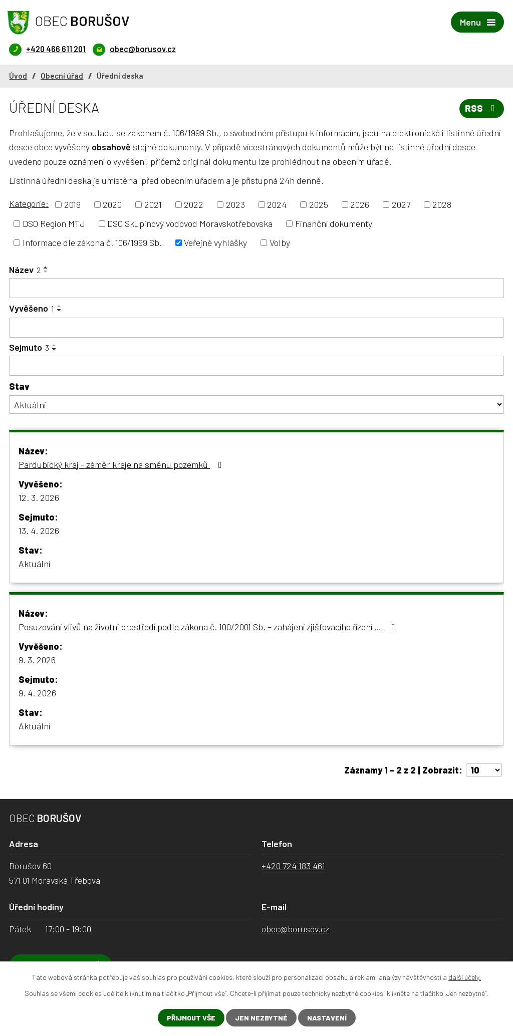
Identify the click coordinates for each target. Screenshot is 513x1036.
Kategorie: (29, 203)
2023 (235, 204)
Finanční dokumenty (333, 223)
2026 (359, 204)
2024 (277, 204)
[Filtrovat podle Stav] (256, 404)
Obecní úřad (62, 75)
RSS (482, 108)
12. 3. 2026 (39, 497)
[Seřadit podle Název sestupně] (46, 272)
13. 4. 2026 (39, 530)
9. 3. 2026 (37, 659)
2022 (193, 204)
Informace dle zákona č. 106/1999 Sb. (92, 242)
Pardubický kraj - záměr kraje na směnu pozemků (122, 464)
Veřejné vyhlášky (215, 242)
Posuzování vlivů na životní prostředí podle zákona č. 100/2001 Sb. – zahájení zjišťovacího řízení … (209, 626)
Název (25, 269)
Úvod (18, 75)
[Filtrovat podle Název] (256, 288)
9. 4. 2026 (37, 692)
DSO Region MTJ (54, 223)
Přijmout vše (191, 1017)
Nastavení (327, 1017)
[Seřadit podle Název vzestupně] (46, 268)
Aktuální (34, 563)
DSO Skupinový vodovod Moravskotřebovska (190, 223)
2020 (112, 204)
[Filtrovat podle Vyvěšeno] (256, 328)
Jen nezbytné (261, 1017)
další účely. (464, 977)
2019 (72, 204)
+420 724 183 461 (293, 865)
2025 (318, 204)
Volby (280, 242)
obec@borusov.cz (295, 928)
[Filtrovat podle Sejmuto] (256, 366)
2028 (441, 204)
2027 (401, 204)
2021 (153, 204)
